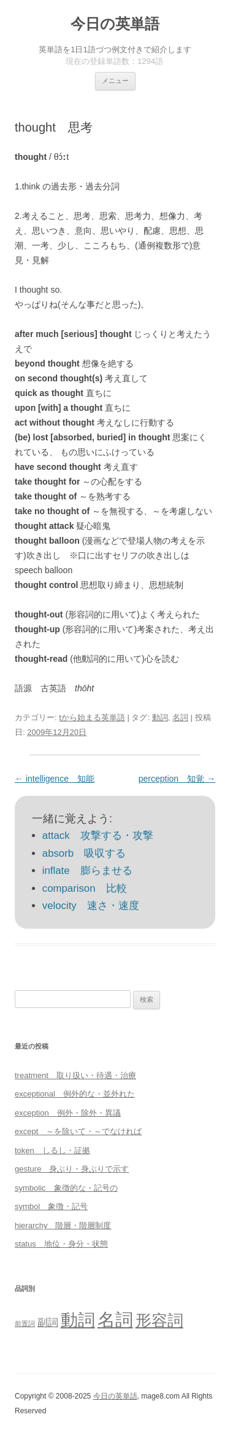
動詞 (160, 717)
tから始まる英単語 (92, 717)
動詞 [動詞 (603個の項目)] (78, 1320)
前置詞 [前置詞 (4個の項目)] (25, 1323)
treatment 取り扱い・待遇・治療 (75, 1075)
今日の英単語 (115, 23)
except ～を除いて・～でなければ (78, 1131)
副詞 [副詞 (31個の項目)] (47, 1322)
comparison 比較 (84, 888)
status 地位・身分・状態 (61, 1243)
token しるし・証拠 (52, 1150)
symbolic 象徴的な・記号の (66, 1188)
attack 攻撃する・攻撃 (97, 835)
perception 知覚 (177, 779)
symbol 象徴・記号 (51, 1206)
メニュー (115, 80)
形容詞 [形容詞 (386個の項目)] (159, 1320)
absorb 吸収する (84, 853)
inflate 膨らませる (87, 870)
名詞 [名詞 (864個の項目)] (115, 1319)
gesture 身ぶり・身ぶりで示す (72, 1168)
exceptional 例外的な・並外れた (75, 1093)
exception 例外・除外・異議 (68, 1112)
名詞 (180, 717)
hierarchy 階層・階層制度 (63, 1225)
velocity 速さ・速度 (90, 905)
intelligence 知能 (54, 779)
